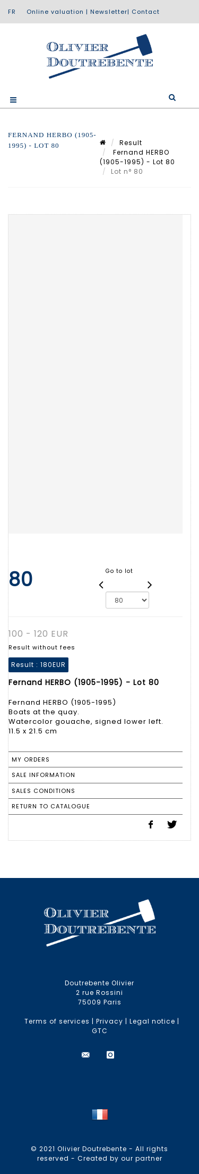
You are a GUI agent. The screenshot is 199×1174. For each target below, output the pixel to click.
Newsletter (108, 11)
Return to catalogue (51, 806)
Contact (146, 11)
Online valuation (55, 11)
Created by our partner (119, 1158)
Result (130, 142)
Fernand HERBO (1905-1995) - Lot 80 (137, 157)
